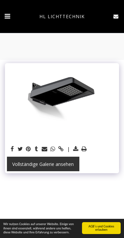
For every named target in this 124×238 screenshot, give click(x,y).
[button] (7, 16)
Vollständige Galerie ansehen (43, 164)
